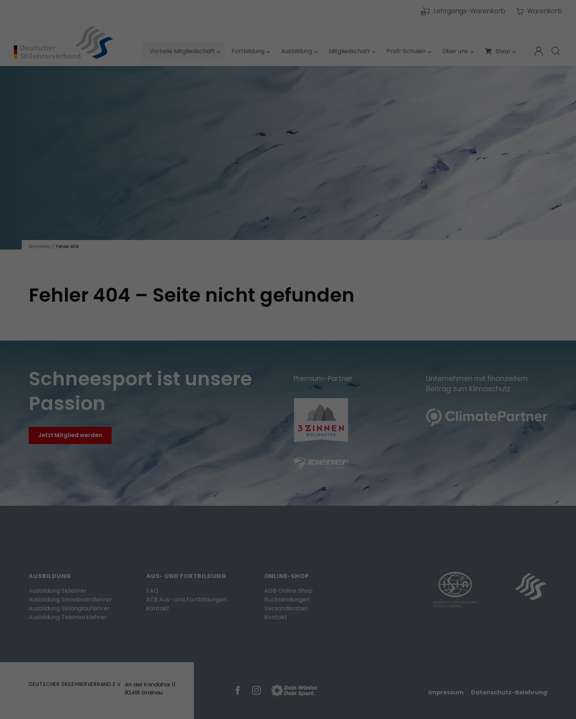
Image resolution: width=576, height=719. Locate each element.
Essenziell (209, 133)
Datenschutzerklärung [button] (291, 206)
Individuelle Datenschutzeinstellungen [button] (288, 197)
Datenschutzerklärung (220, 108)
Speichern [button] (288, 181)
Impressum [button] (328, 206)
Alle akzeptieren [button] (288, 159)
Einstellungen (209, 115)
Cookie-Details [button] (251, 206)
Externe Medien (354, 133)
